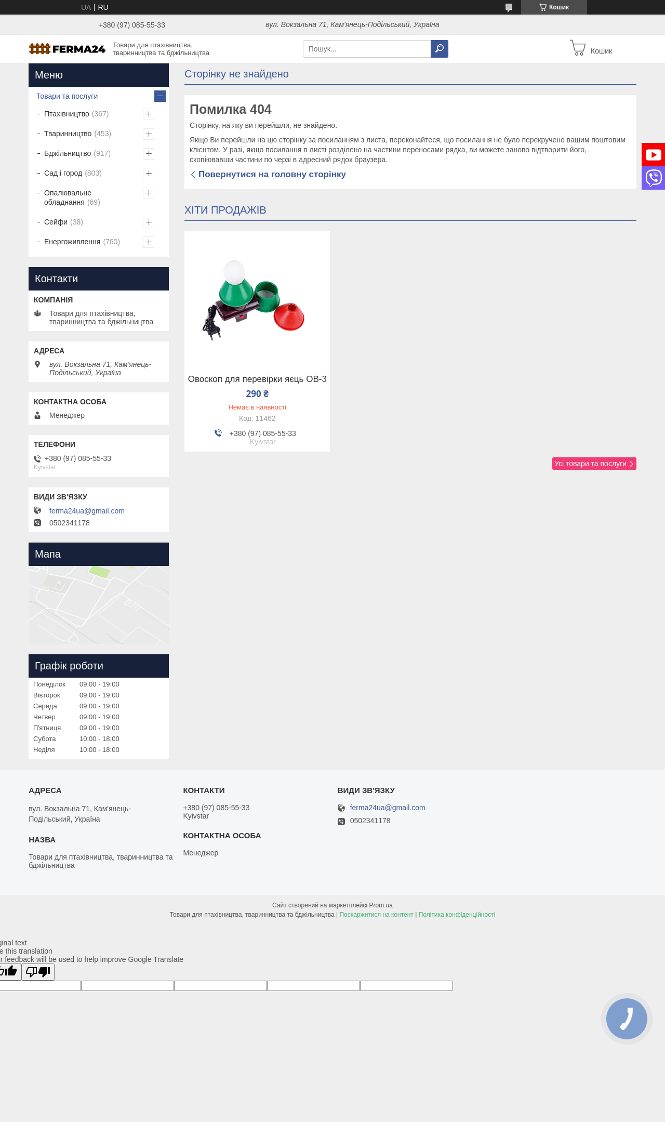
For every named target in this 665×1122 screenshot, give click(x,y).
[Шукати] (439, 49)
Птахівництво (66, 114)
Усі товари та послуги (590, 463)
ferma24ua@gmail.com (87, 511)
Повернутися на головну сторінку (272, 174)
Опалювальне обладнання (67, 197)
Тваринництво (67, 133)
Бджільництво (67, 153)
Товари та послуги (67, 96)
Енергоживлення (72, 241)
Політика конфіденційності (457, 914)
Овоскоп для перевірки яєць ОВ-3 (257, 379)
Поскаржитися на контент (376, 914)
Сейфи (56, 222)
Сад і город (63, 173)
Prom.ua (381, 905)
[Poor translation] (38, 972)
